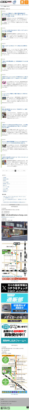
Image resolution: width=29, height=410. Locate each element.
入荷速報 (4, 177)
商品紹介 (4, 180)
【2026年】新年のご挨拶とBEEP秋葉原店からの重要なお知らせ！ (14, 202)
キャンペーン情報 (6, 186)
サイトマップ (3, 405)
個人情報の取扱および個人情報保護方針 (9, 401)
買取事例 (4, 191)
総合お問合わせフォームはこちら (8, 217)
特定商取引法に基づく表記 (6, 403)
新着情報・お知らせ (6, 183)
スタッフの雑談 (5, 182)
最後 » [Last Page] (24, 170)
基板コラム (5, 185)
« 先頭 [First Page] (6, 170)
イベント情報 (5, 188)
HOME (2, 399)
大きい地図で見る (14, 280)
